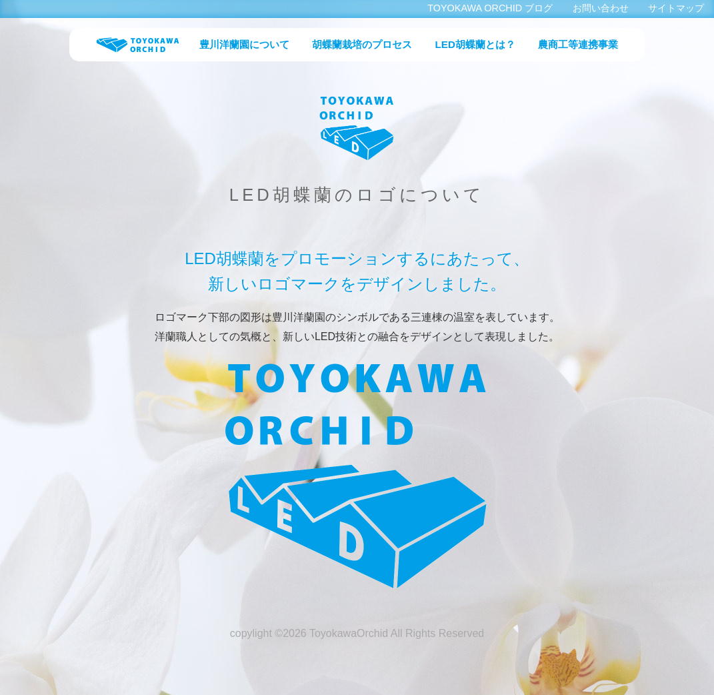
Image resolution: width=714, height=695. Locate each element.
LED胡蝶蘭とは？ (475, 44)
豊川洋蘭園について (244, 44)
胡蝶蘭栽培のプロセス (362, 44)
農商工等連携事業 (578, 44)
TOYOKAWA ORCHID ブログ (490, 8)
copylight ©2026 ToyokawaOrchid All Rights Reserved (357, 633)
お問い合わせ (601, 8)
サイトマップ (676, 8)
